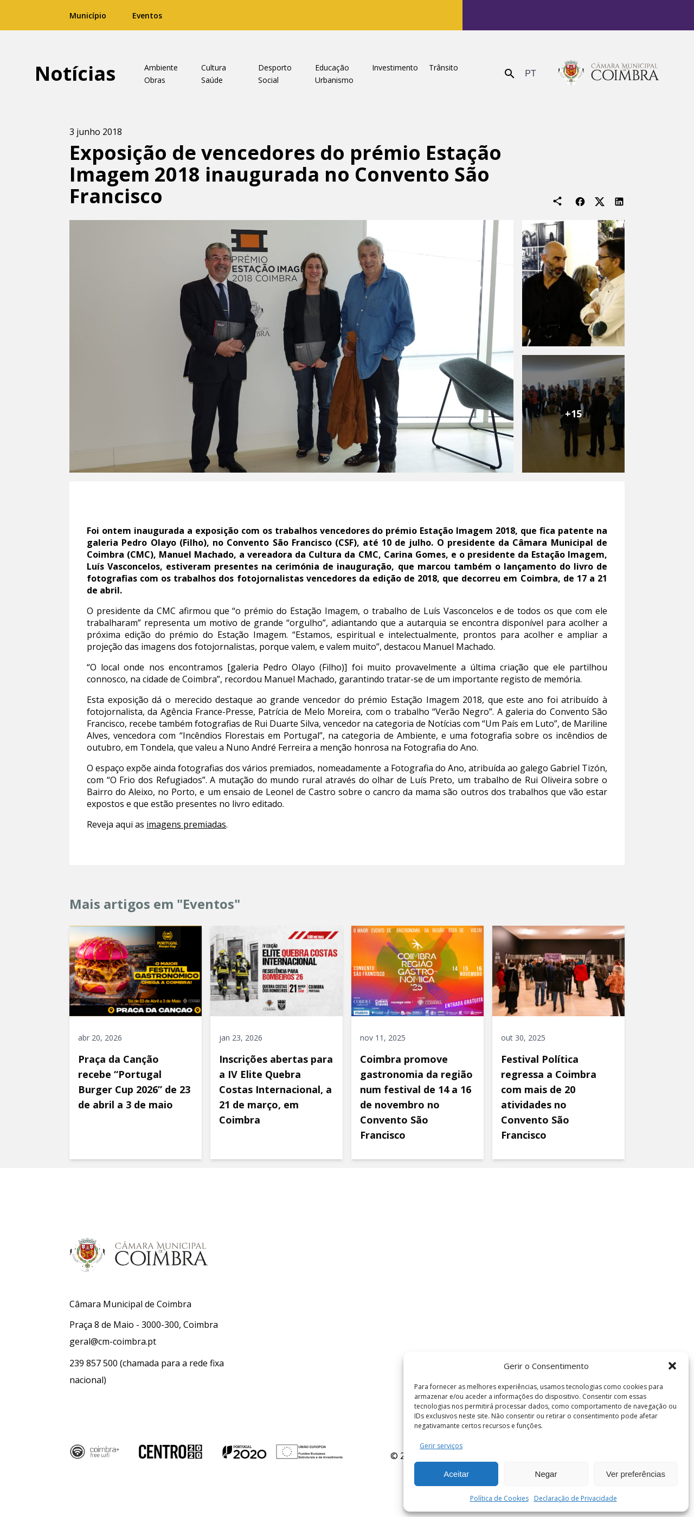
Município (87, 15)
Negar (546, 1474)
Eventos (147, 15)
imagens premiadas (186, 824)
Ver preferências (635, 1474)
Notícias (75, 73)
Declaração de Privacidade (575, 1498)
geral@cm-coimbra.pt (112, 1341)
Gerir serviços (441, 1445)
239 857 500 (93, 1363)
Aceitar (456, 1474)
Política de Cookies (499, 1498)
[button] (672, 1365)
